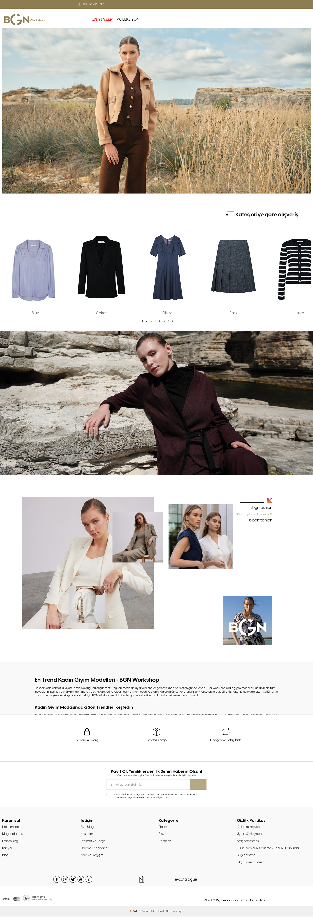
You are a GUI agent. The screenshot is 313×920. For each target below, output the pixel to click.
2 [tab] (146, 320)
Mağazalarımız (13, 835)
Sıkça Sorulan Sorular (253, 866)
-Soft (134, 914)
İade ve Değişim (92, 858)
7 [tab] (168, 320)
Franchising (11, 843)
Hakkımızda (11, 828)
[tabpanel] (35, 272)
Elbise (163, 828)
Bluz (162, 835)
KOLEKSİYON (91, 19)
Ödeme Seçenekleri (95, 850)
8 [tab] (172, 320)
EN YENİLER (66, 19)
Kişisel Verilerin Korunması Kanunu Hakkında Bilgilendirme (270, 854)
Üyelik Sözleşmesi (250, 835)
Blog (5, 858)
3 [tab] (151, 320)
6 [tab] (164, 320)
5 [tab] (159, 320)
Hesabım (87, 835)
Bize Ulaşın (88, 828)
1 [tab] (142, 320)
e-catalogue (186, 882)
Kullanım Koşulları (250, 828)
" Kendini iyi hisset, (254, 518)
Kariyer (7, 850)
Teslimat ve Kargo (93, 843)
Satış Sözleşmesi (249, 843)
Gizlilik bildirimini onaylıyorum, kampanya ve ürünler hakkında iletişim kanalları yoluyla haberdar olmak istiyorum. (155, 796)
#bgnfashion (261, 507)
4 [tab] (155, 320)
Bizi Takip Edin (91, 4)
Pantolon (166, 843)
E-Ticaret (144, 914)
